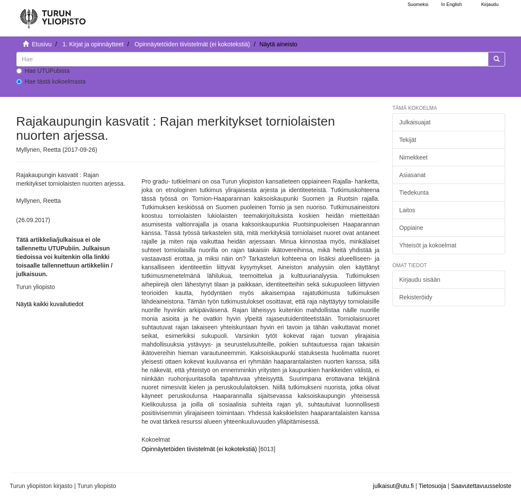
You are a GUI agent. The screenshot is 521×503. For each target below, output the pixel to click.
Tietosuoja (432, 485)
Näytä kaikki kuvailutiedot (50, 304)
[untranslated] (252, 59)
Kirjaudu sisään (419, 279)
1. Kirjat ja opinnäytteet (93, 44)
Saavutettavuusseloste (481, 485)
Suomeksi (418, 4)
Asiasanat (412, 175)
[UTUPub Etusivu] (53, 15)
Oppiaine (411, 227)
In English (451, 4)
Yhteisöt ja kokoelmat (427, 245)
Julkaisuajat (415, 122)
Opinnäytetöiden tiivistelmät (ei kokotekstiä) (192, 44)
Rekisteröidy (415, 297)
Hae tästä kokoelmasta (51, 81)
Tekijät (407, 139)
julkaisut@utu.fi (393, 485)
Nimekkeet (413, 157)
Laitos (407, 210)
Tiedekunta (414, 192)
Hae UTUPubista (43, 70)
